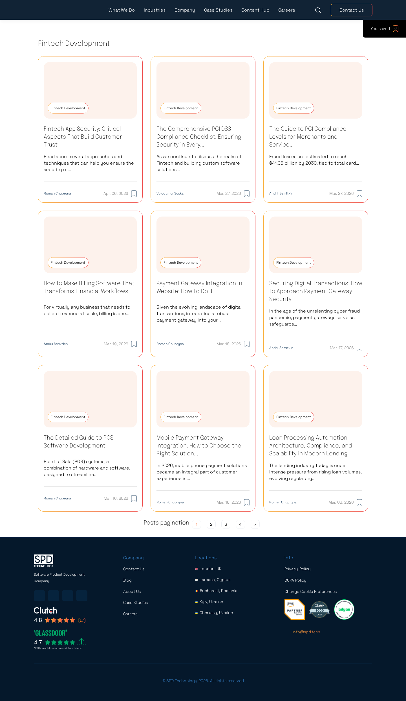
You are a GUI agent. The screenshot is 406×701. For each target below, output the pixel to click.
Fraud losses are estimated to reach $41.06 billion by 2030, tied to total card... (314, 160)
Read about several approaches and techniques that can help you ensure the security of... (89, 163)
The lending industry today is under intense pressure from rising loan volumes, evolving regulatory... (315, 471)
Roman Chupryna (57, 193)
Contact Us (351, 10)
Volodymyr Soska (170, 193)
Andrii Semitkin (281, 193)
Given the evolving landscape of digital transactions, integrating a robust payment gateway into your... (199, 313)
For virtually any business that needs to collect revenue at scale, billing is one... (87, 310)
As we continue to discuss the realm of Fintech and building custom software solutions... (199, 163)
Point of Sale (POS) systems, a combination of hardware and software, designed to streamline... (87, 467)
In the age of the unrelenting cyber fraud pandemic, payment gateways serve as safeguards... (314, 317)
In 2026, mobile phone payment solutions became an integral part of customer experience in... (201, 471)
